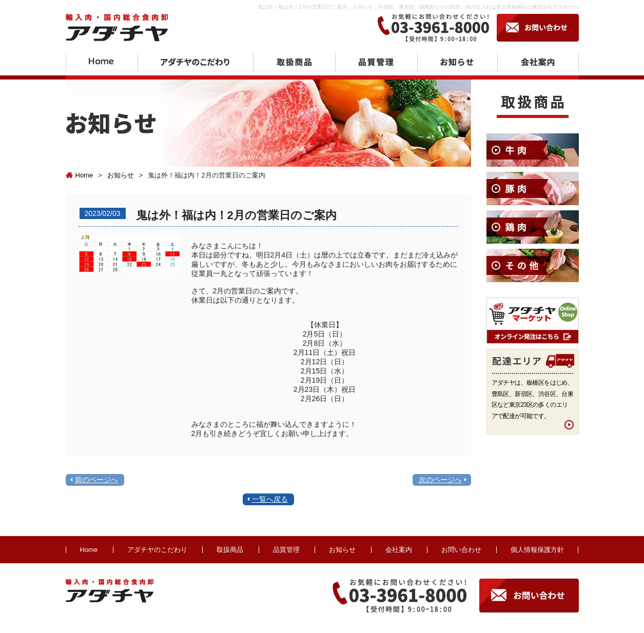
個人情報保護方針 (537, 549)
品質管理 (286, 549)
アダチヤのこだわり (157, 549)
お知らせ (120, 175)
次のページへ (440, 480)
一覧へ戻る (270, 499)
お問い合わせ (461, 549)
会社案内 (398, 549)
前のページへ (96, 480)
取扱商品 (230, 549)
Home (79, 175)
